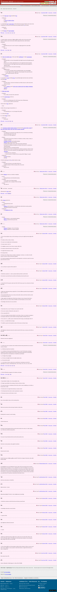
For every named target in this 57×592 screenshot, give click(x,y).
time (8, 121)
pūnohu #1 (8, 86)
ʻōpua (14, 77)
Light (3, 56)
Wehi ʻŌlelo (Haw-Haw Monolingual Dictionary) (27, 585)
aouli (22, 86)
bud (10, 15)
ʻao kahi (9, 20)
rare (12, 121)
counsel (30, 127)
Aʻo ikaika (5, 141)
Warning (5, 174)
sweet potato (11, 23)
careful (5, 96)
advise (6, 129)
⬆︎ (53, 590)
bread (10, 30)
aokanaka (6, 75)
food (8, 365)
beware (8, 96)
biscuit (5, 30)
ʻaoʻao (8, 191)
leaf (7, 15)
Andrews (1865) (44, 233)
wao (7, 103)
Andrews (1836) (44, 498)
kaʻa (5, 79)
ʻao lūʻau (12, 20)
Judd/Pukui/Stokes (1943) (42, 484)
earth (6, 91)
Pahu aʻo (5, 229)
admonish (22, 129)
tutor (13, 129)
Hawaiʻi (50, 1)
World (3, 91)
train (11, 129)
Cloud (4, 200)
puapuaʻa (5, 87)
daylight (7, 56)
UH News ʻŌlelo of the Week (24, 583)
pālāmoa (26, 86)
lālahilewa (7, 210)
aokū (14, 86)
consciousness (29, 56)
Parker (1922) (44, 335)
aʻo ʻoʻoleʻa (9, 141)
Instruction (5, 127)
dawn (10, 56)
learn (1, 129)
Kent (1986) (45, 397)
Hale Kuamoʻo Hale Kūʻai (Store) (24, 588)
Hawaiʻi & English (47, 1)
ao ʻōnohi (19, 86)
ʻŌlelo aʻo (5, 142)
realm (8, 91)
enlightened (21, 56)
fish (6, 115)
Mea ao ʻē (5, 219)
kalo (10, 365)
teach (4, 129)
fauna (8, 50)
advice (27, 127)
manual (24, 127)
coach (16, 129)
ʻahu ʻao (6, 20)
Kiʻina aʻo (5, 228)
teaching (8, 127)
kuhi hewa (6, 151)
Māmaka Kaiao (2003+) (43, 171)
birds (10, 50)
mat (8, 113)
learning (15, 127)
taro (16, 15)
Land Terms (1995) (44, 553)
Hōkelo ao (5, 206)
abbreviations (9, 193)
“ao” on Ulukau (8, 574)
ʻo (11, 160)
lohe (6, 156)
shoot (6, 15)
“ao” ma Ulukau (7, 572)
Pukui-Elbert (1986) (43, 12)
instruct (9, 129)
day (5, 56)
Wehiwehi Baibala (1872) (43, 463)
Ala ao (5, 218)
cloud (8, 77)
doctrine (12, 127)
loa (9, 210)
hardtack (12, 30)
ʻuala (12, 365)
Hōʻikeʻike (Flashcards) (23, 586)
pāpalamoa (31, 86)
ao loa (16, 86)
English (53, 1)
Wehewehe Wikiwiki (7, 1)
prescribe (18, 129)
